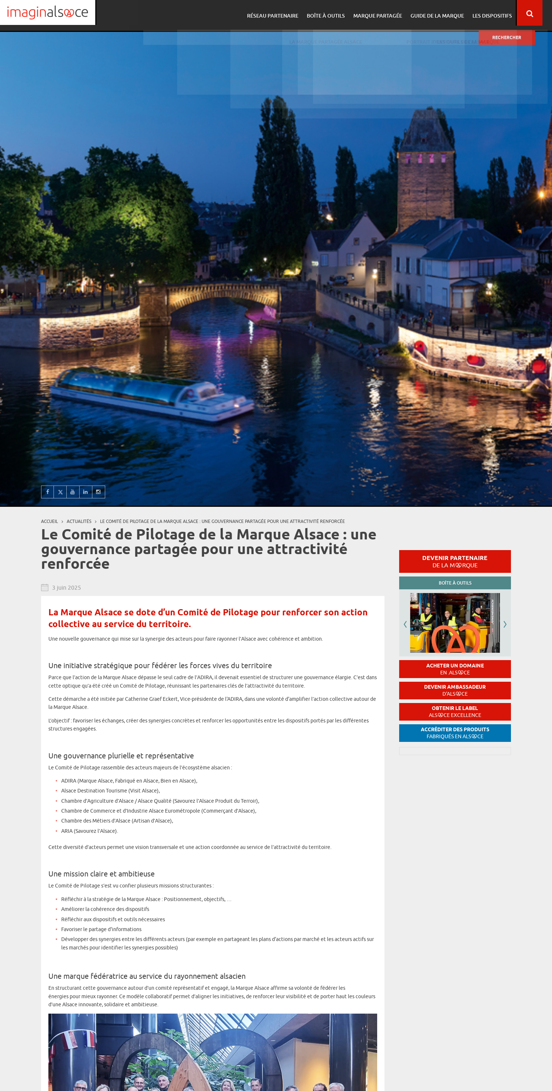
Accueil (49, 521)
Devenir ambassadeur (455, 690)
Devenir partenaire (454, 561)
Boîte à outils (335, 13)
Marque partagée (385, 13)
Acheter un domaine (455, 669)
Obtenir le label (455, 711)
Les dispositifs (498, 13)
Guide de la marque (444, 13)
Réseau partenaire (283, 13)
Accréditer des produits (455, 732)
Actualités (79, 521)
